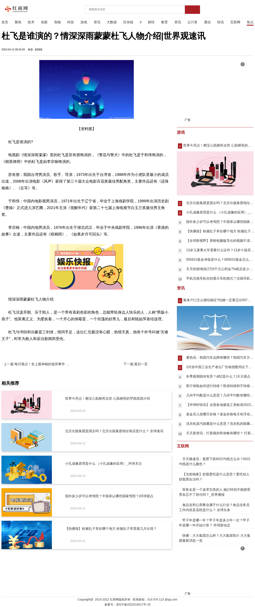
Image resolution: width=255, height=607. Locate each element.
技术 (31, 22)
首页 (4, 22)
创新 (44, 22)
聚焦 (18, 22)
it (141, 22)
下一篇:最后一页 (135, 364)
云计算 (192, 22)
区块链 (128, 22)
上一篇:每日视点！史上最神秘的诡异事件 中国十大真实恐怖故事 (52, 364)
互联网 (235, 22)
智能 (57, 22)
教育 (164, 22)
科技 (70, 22)
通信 (207, 22)
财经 (151, 22)
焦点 (250, 22)
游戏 (83, 22)
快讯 (220, 22)
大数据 (112, 22)
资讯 (97, 22)
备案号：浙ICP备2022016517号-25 (127, 604)
